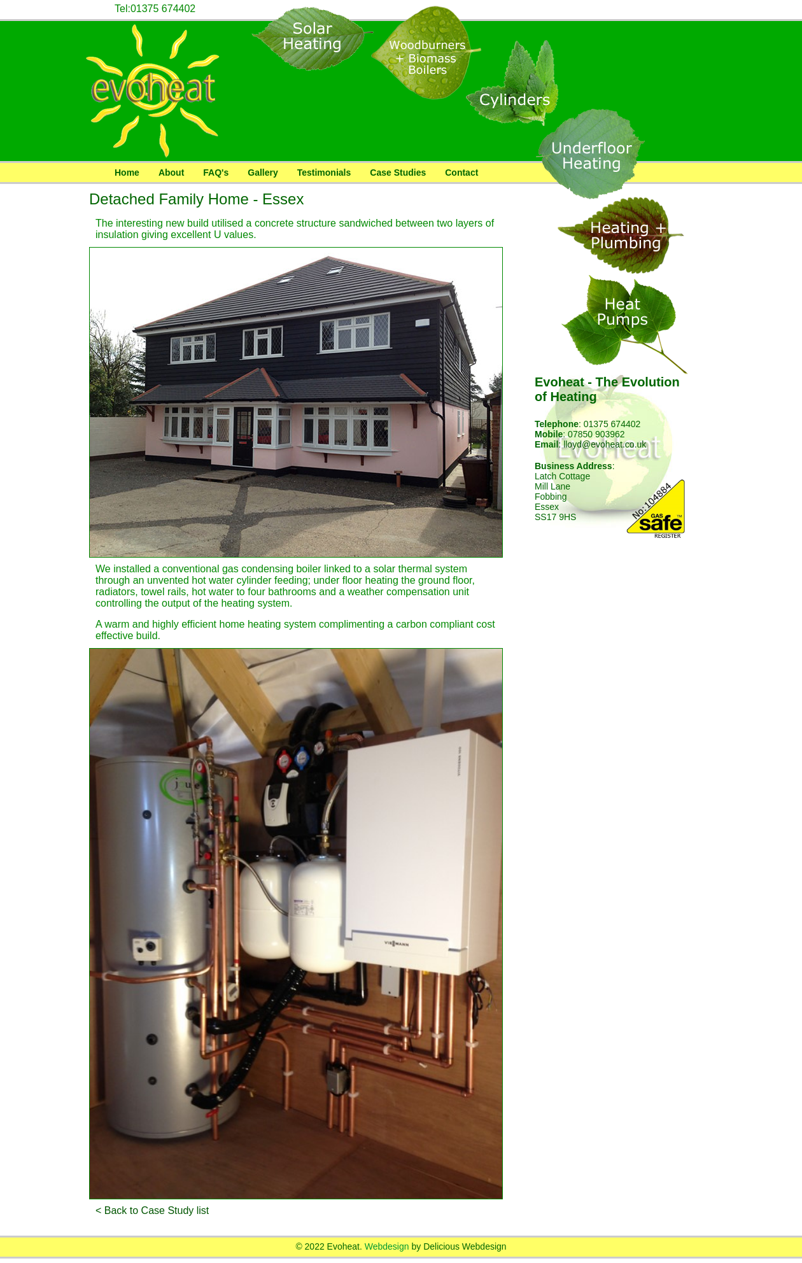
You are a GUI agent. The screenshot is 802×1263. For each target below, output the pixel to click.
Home (127, 172)
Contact (461, 172)
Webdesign (387, 1246)
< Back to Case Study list (152, 1210)
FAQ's (216, 172)
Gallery (263, 172)
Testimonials (324, 172)
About (171, 172)
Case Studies (398, 172)
